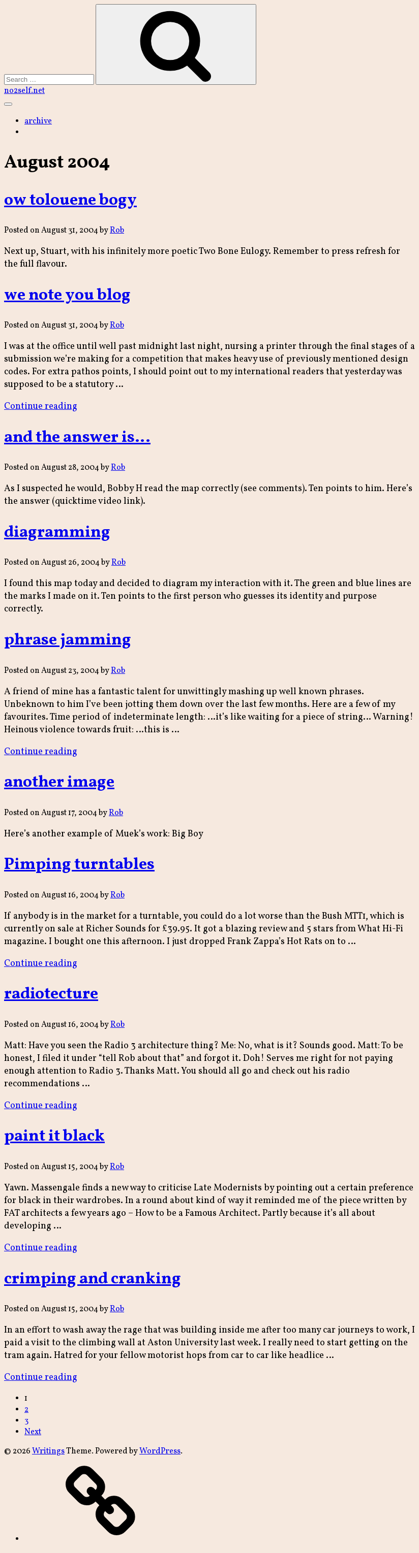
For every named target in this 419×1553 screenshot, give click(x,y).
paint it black (54, 1136)
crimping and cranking (92, 1279)
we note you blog (67, 295)
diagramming (57, 533)
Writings (48, 1451)
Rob (117, 230)
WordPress (160, 1451)
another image (59, 782)
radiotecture (51, 994)
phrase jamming (67, 640)
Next (32, 1432)
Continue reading (40, 406)
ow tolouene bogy (70, 200)
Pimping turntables (79, 865)
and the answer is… (77, 438)
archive (38, 121)
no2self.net (24, 90)
